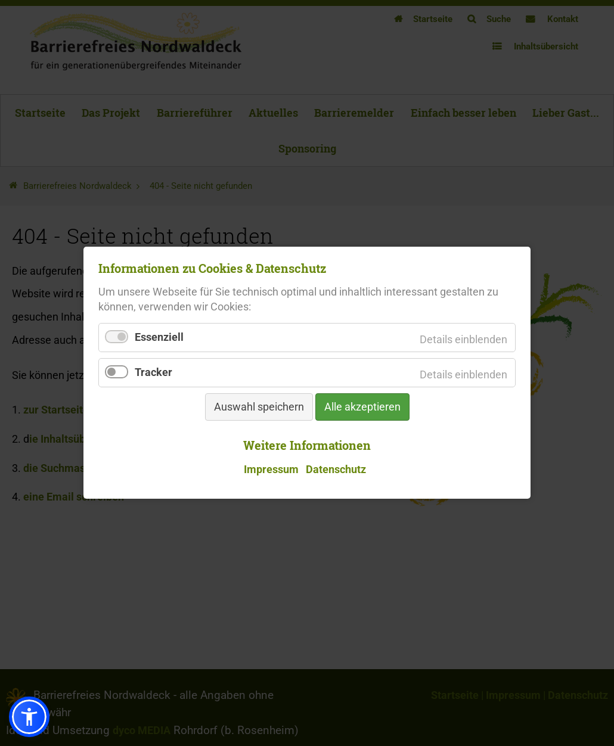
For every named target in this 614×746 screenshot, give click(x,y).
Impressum (271, 469)
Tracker (153, 373)
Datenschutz (336, 469)
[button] (29, 717)
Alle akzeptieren (362, 408)
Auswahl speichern (259, 408)
